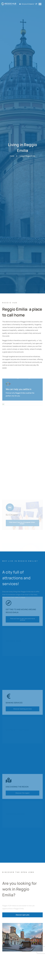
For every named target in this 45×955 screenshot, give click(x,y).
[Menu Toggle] (40, 4)
